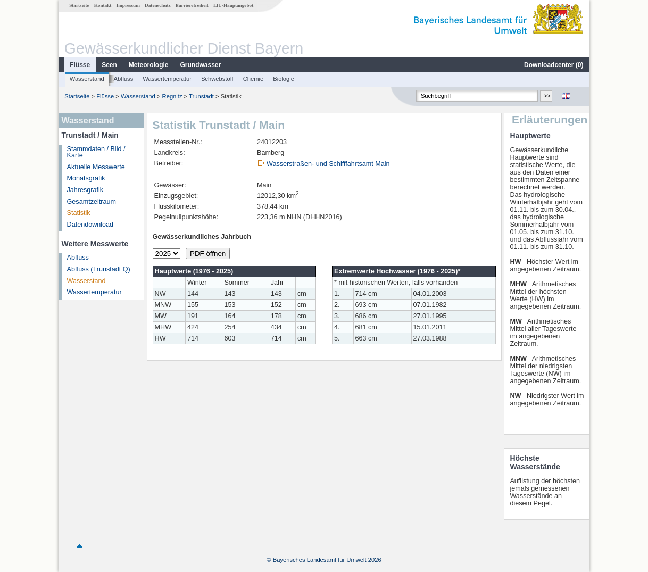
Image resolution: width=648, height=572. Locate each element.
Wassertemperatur (167, 79)
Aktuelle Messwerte (96, 167)
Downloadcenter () (553, 65)
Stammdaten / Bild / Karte (96, 152)
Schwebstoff (217, 79)
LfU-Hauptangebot (233, 5)
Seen (109, 65)
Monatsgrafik (86, 178)
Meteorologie (149, 65)
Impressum (128, 5)
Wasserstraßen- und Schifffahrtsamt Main (328, 164)
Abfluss (124, 79)
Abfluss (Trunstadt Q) (98, 269)
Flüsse (80, 65)
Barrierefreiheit (192, 5)
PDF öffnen (208, 254)
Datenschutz (158, 5)
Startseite (79, 5)
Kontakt (103, 5)
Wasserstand (87, 79)
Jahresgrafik (85, 190)
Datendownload (90, 224)
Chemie (253, 79)
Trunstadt (201, 96)
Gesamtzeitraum (91, 201)
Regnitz (172, 96)
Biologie (283, 79)
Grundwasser (200, 65)
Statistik (78, 213)
